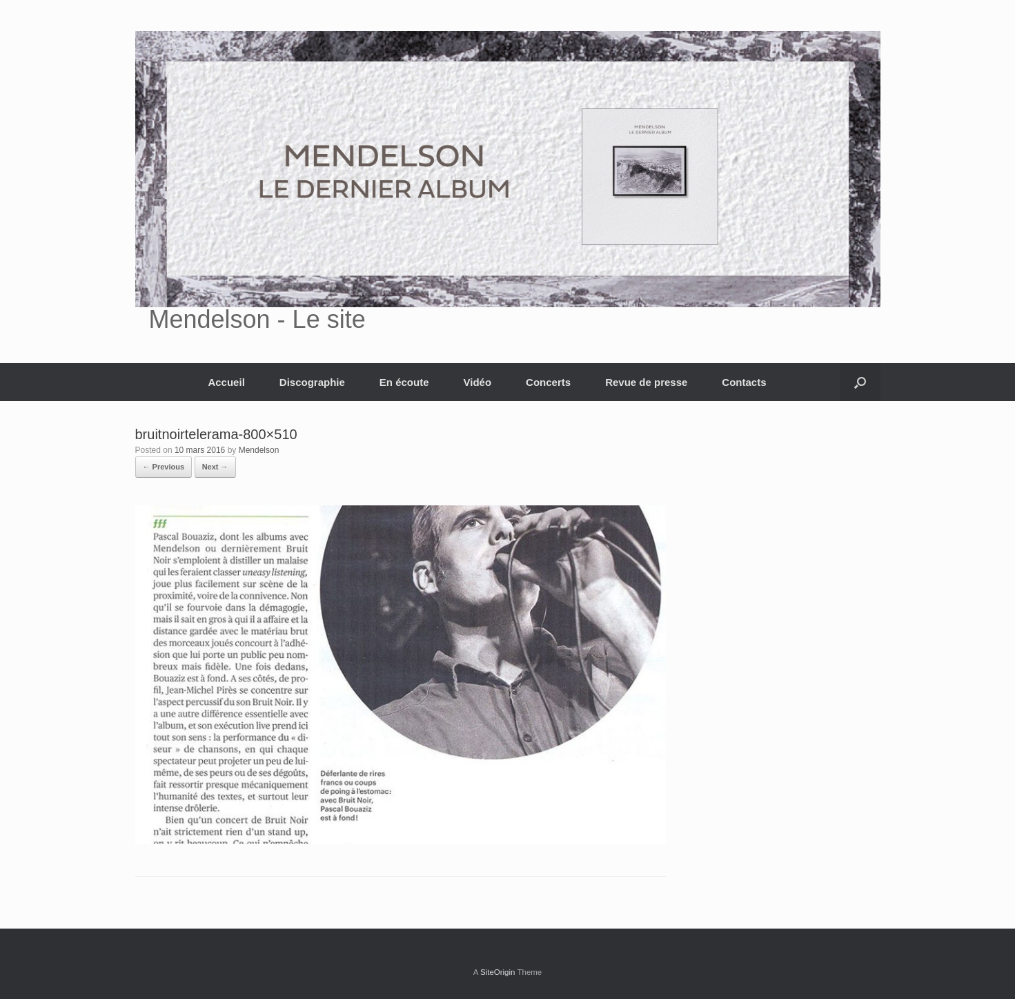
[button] (860, 382)
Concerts (548, 382)
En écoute (404, 382)
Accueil (226, 382)
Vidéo (478, 382)
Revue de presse (646, 382)
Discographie (312, 382)
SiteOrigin (497, 972)
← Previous (164, 467)
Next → (215, 467)
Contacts (744, 382)
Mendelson (259, 450)
